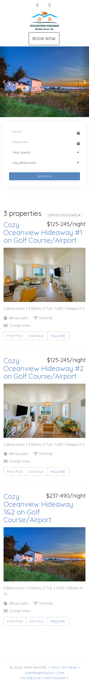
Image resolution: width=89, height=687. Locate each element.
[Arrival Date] (42, 132)
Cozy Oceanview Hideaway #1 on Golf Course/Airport (43, 232)
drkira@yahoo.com (44, 673)
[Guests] (44, 152)
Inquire (58, 336)
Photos (15, 336)
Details (37, 336)
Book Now (44, 38)
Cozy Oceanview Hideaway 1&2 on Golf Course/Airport (38, 508)
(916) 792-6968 (64, 667)
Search (44, 176)
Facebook (31, 678)
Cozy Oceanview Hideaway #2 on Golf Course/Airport (44, 368)
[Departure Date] (42, 142)
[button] (4, 81)
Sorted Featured (64, 215)
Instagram (55, 678)
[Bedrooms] (44, 163)
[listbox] (44, 81)
